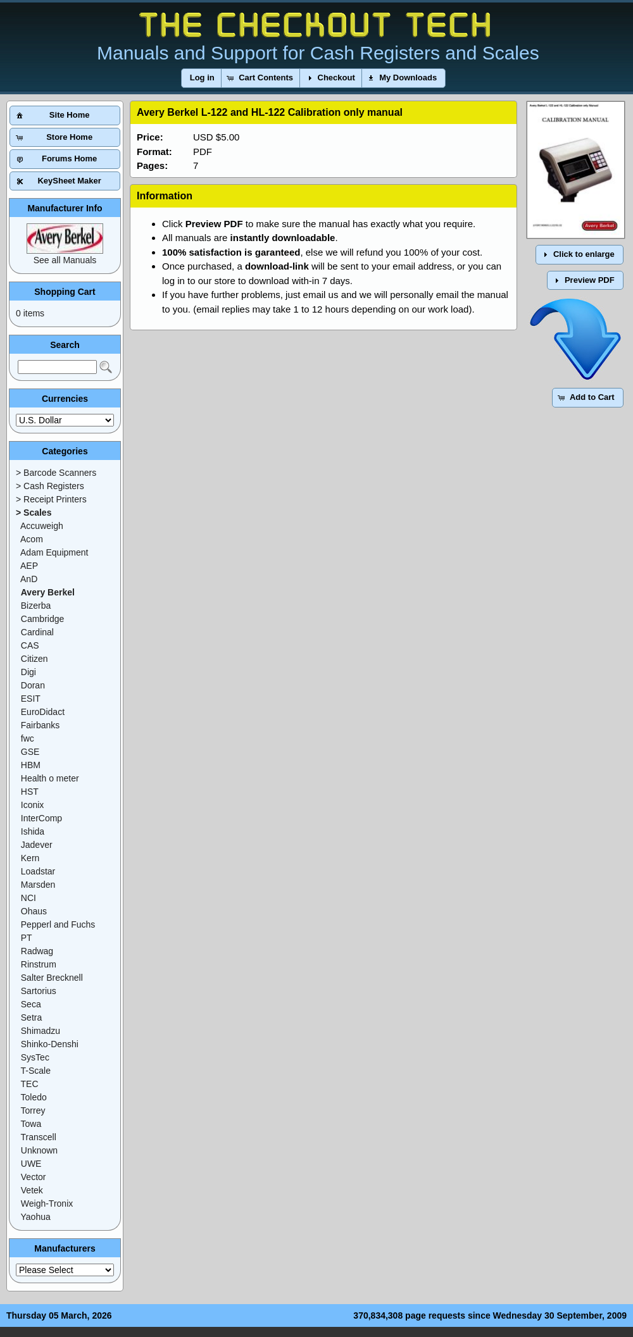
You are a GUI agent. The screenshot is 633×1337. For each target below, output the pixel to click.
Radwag (37, 951)
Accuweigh (41, 526)
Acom (31, 539)
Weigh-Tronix (47, 1203)
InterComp (41, 818)
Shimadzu (40, 1031)
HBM (31, 765)
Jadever (37, 845)
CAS (30, 645)
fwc (27, 738)
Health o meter (50, 778)
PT (26, 938)
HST (30, 792)
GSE (30, 752)
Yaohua (36, 1217)
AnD (28, 579)
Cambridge (42, 619)
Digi (28, 672)
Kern (30, 858)
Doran (33, 685)
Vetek (32, 1190)
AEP (29, 566)
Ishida (32, 831)
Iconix (32, 805)
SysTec (35, 1057)
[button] (202, 78)
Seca (31, 1004)
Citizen (34, 659)
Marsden (38, 885)
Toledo (34, 1097)
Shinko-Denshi (49, 1044)
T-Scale (36, 1071)
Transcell (38, 1137)
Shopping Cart (64, 292)
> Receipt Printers (51, 499)
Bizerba (36, 605)
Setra (31, 1017)
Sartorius (38, 991)
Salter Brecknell (52, 978)
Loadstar (38, 871)
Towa (31, 1124)
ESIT (31, 698)
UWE (31, 1164)
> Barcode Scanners (56, 473)
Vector (33, 1177)
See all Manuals (65, 260)
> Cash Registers (50, 486)
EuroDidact (43, 712)
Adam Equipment (54, 552)
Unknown (39, 1150)
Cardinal (37, 632)
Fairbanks (40, 725)
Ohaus (34, 911)
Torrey (33, 1110)
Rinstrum (38, 964)
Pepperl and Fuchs (58, 924)
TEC (30, 1084)
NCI (28, 898)
